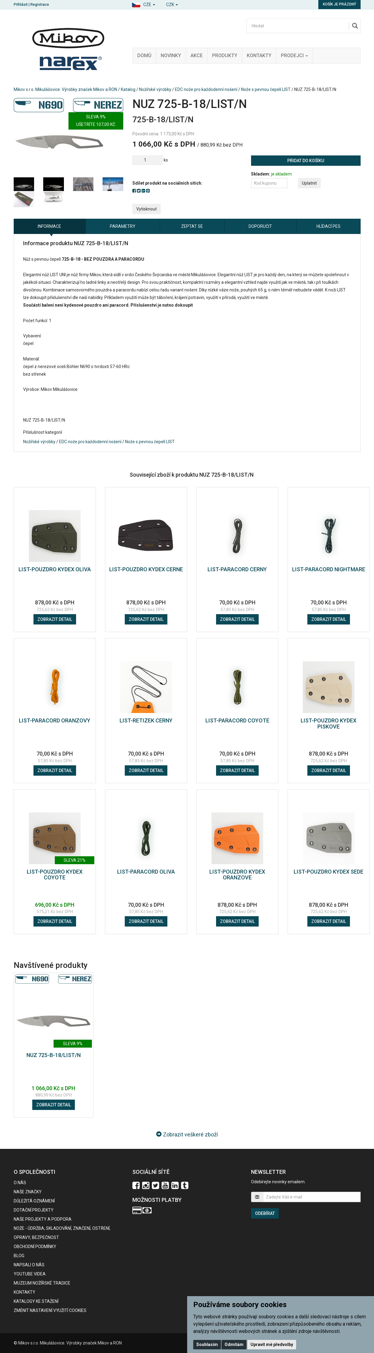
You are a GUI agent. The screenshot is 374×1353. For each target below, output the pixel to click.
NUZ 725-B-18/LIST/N (53, 1055)
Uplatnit (309, 183)
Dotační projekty (34, 1210)
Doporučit (260, 226)
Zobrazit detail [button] (54, 619)
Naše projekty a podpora (43, 1219)
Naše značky (28, 1191)
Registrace (39, 4)
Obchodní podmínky (35, 1246)
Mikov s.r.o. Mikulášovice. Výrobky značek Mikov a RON (65, 89)
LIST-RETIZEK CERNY (146, 720)
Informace (49, 226)
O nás (20, 1182)
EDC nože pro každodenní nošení (206, 89)
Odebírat (265, 1213)
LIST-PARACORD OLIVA (146, 871)
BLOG (19, 1255)
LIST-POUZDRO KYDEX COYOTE (54, 874)
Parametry (122, 226)
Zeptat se (192, 226)
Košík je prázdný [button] (339, 4)
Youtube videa (30, 1273)
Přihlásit (21, 4)
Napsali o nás (29, 1264)
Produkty (224, 55)
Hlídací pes (328, 226)
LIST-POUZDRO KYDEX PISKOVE (328, 723)
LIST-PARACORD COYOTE (237, 720)
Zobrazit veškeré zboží (187, 1134)
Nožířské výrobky (155, 89)
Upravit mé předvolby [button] (271, 1344)
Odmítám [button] (234, 1344)
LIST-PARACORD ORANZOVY (54, 720)
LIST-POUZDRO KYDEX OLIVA (55, 569)
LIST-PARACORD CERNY (237, 569)
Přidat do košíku (305, 160)
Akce (196, 55)
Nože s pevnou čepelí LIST (266, 89)
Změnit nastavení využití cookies (50, 1310)
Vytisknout (146, 209)
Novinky (171, 55)
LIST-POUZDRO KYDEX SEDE (328, 871)
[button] (143, 4)
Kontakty (259, 55)
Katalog (128, 89)
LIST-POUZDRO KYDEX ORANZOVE (237, 874)
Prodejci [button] (294, 55)
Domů (144, 55)
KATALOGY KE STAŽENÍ (36, 1301)
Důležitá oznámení (34, 1200)
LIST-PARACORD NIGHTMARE (328, 569)
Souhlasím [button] (207, 1344)
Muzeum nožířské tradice (42, 1283)
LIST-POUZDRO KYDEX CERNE (146, 569)
